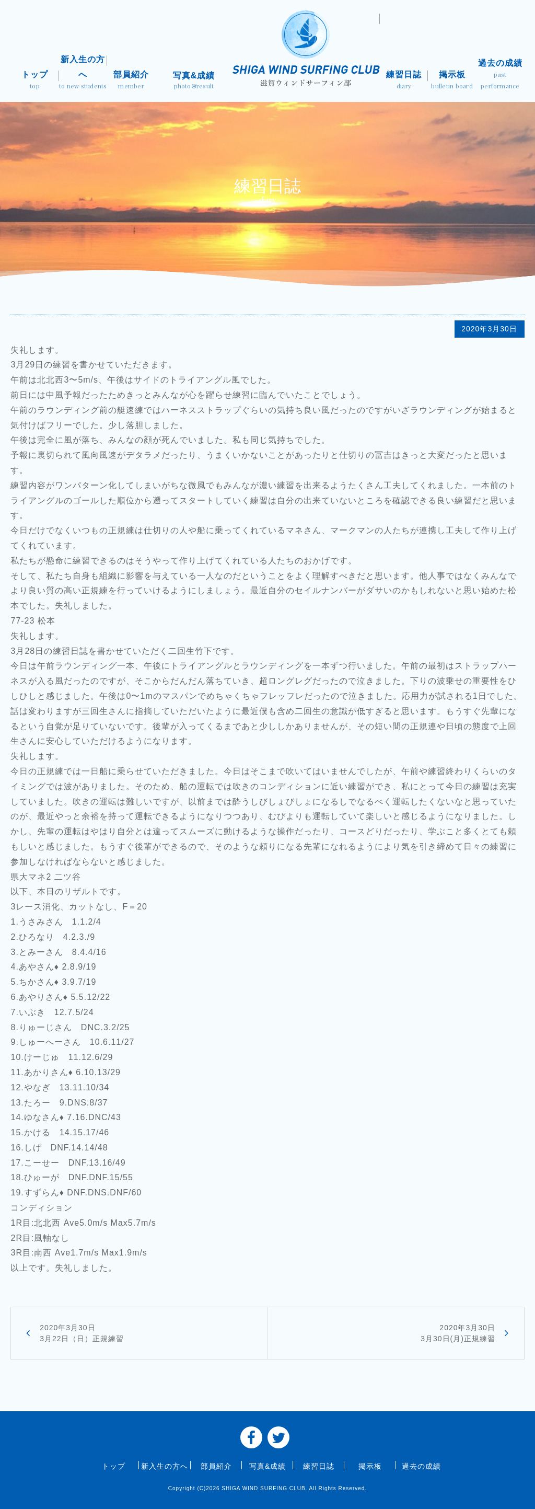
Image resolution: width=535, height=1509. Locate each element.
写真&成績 (193, 81)
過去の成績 (500, 75)
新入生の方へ (83, 73)
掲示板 (452, 81)
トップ (34, 81)
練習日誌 (404, 81)
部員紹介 (131, 81)
